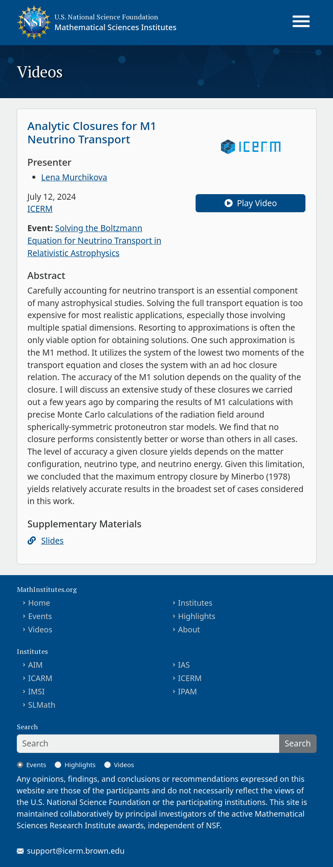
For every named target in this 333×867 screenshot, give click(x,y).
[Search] (148, 743)
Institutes (195, 603)
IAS (184, 665)
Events (40, 616)
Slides (52, 540)
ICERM (40, 208)
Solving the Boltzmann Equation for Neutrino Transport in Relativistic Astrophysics (95, 240)
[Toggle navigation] (301, 22)
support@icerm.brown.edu (76, 850)
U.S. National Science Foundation (106, 17)
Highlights (196, 616)
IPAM (187, 691)
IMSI (36, 691)
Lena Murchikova (74, 177)
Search (298, 743)
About (189, 629)
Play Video (250, 203)
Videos (40, 629)
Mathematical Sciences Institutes (116, 27)
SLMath (41, 705)
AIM (35, 665)
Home (39, 603)
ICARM (40, 678)
